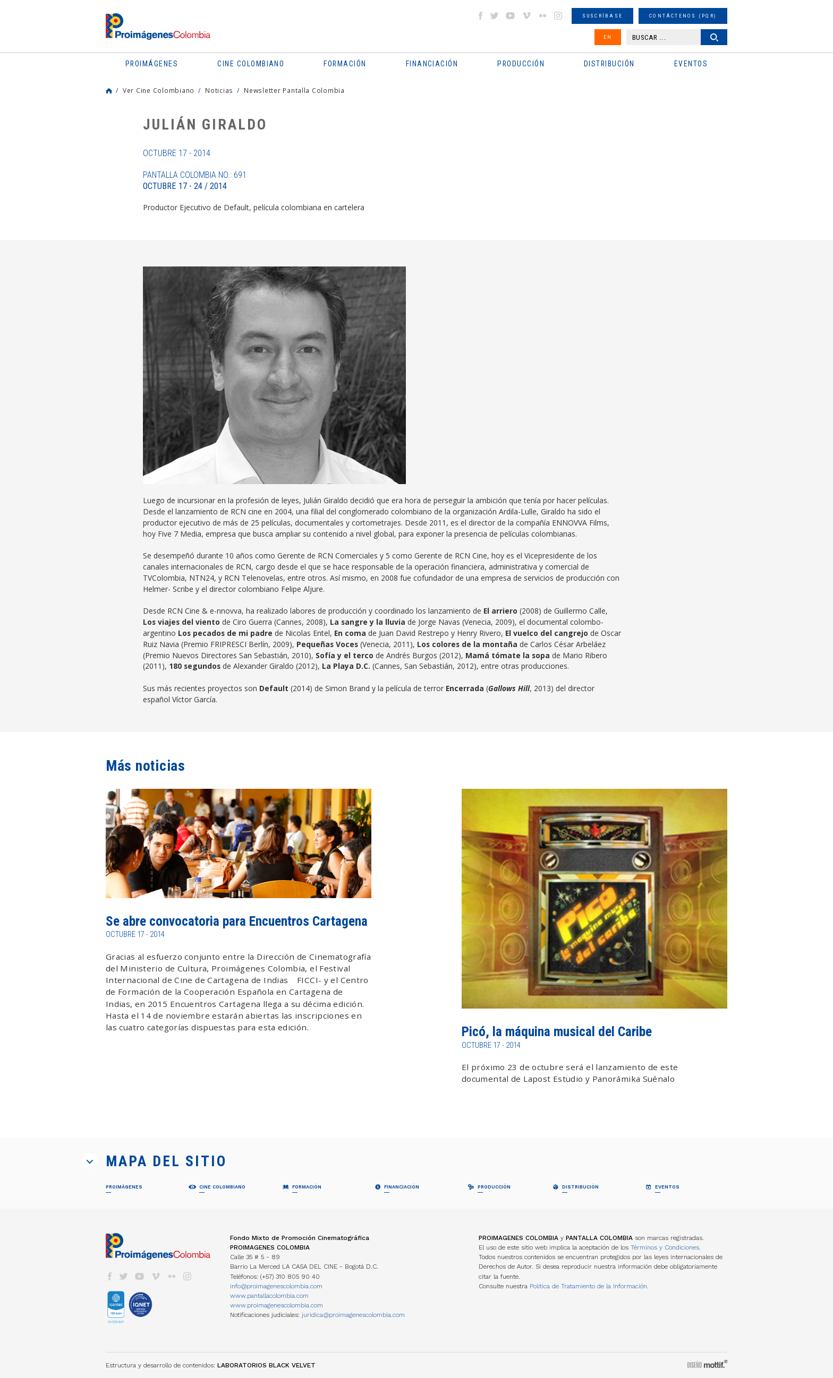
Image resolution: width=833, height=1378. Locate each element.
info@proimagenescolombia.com (276, 1286)
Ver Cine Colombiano (158, 90)
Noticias (219, 90)
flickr (542, 16)
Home (109, 90)
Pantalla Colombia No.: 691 (194, 180)
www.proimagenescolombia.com (276, 1305)
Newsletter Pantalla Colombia (294, 90)
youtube (510, 16)
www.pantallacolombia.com (269, 1295)
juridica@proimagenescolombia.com (353, 1315)
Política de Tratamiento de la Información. (589, 1286)
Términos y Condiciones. (666, 1247)
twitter (494, 16)
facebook (480, 16)
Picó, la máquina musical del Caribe (557, 1031)
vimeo (526, 16)
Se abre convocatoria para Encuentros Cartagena (237, 921)
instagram (558, 16)
